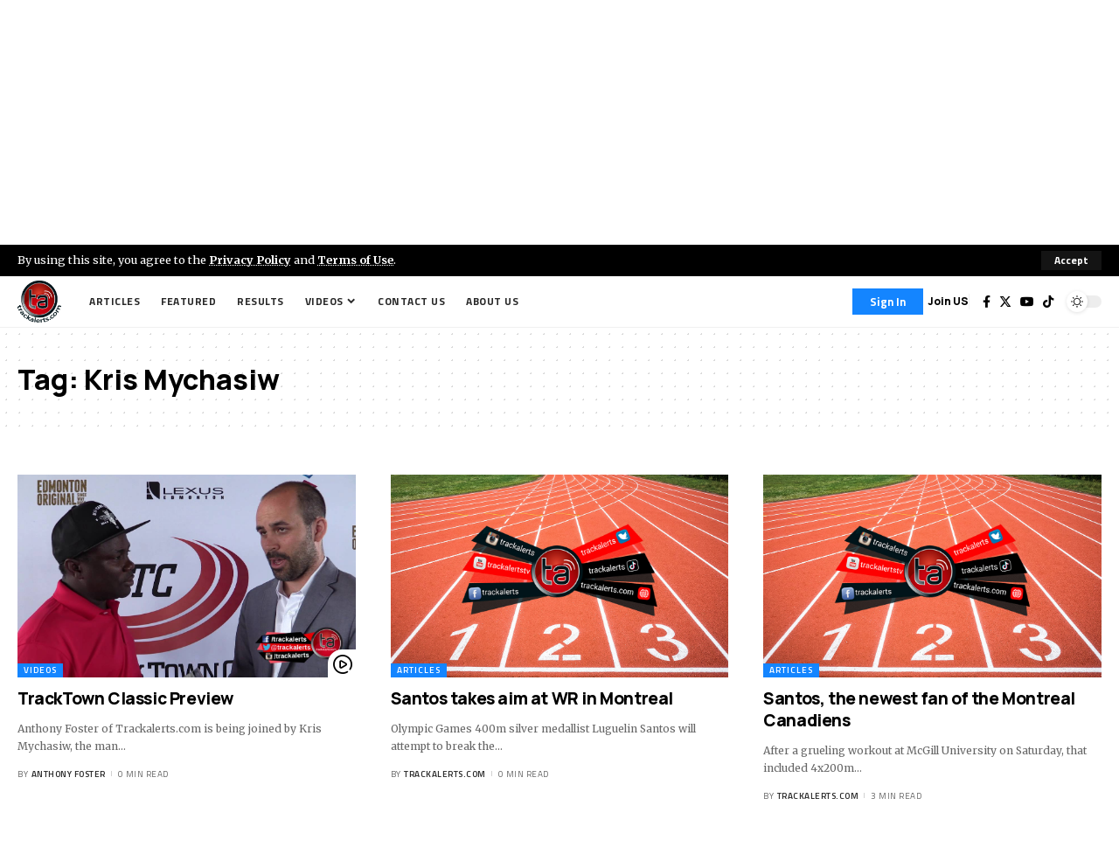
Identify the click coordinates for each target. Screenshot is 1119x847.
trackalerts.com (445, 774)
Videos (40, 670)
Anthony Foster (68, 774)
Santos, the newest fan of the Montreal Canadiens (919, 709)
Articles (419, 670)
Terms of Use (355, 260)
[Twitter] (1005, 302)
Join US (948, 301)
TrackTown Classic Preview (125, 698)
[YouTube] (1027, 302)
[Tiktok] (1048, 302)
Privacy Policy (250, 260)
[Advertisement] (559, 122)
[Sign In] (887, 301)
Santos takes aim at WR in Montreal (532, 698)
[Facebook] (986, 302)
